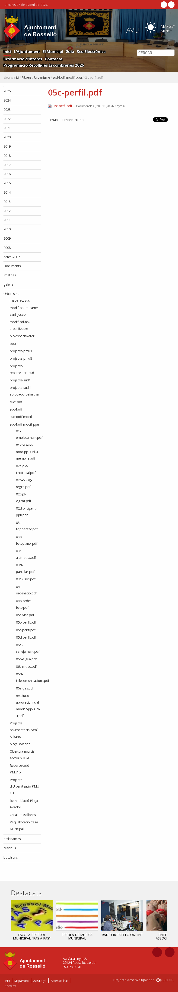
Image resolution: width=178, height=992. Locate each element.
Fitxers (27, 77)
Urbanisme (42, 77)
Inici (7, 51)
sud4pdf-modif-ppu (67, 77)
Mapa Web (21, 980)
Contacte (10, 986)
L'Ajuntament (27, 51)
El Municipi (53, 51)
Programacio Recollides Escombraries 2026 (43, 65)
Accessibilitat (59, 980)
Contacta (53, 59)
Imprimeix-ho (73, 119)
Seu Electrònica (91, 51)
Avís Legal (39, 980)
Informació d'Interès (22, 59)
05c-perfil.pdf (60, 106)
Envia (54, 119)
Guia (70, 51)
